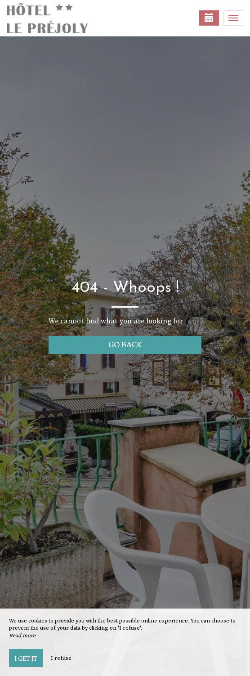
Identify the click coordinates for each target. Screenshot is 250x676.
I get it (25, 658)
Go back (125, 343)
